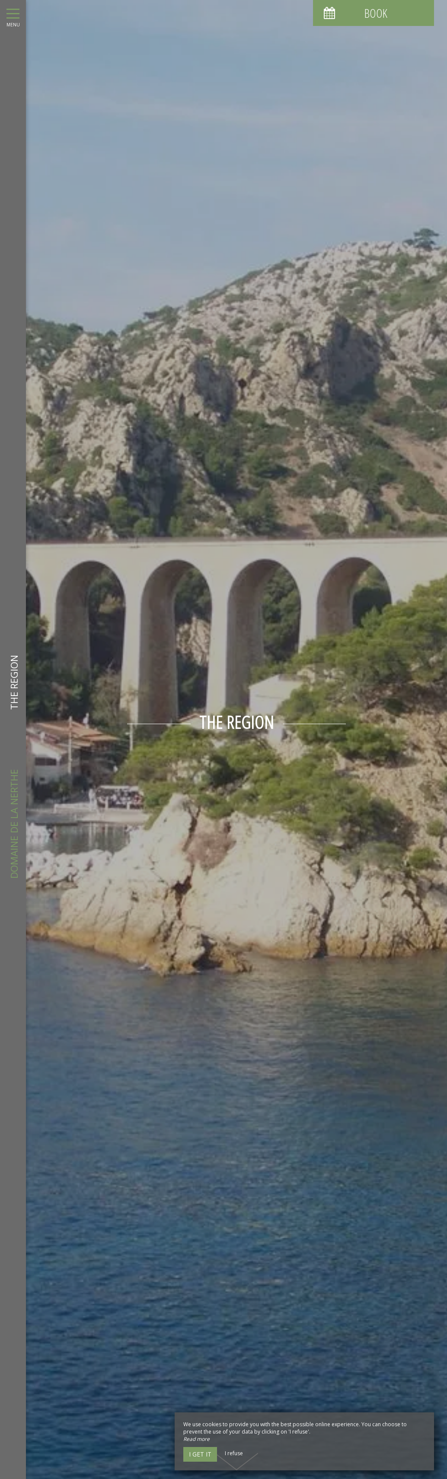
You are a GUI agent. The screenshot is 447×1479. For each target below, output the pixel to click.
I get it (200, 1454)
